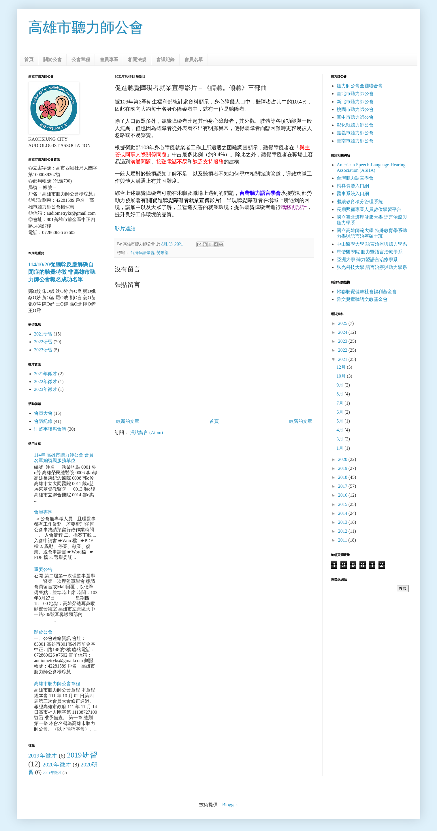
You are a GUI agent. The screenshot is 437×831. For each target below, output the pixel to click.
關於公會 (52, 59)
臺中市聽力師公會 (355, 117)
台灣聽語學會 (142, 252)
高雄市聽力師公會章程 (57, 683)
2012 (343, 531)
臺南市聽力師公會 (355, 140)
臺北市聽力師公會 (355, 93)
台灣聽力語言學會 (355, 178)
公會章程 (80, 59)
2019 (343, 468)
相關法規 (137, 59)
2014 (343, 513)
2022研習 (43, 341)
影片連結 (125, 228)
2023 (343, 341)
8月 (340, 393)
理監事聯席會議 (50, 429)
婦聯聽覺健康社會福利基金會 (367, 291)
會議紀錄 (165, 59)
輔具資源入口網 (353, 185)
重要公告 (43, 569)
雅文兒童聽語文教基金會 (362, 299)
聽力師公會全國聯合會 (360, 85)
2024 (343, 332)
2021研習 (43, 333)
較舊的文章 (300, 421)
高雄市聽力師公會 (86, 27)
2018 (343, 477)
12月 (341, 367)
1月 (340, 448)
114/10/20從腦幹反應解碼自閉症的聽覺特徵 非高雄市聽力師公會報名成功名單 (61, 271)
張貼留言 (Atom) (146, 432)
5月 (340, 421)
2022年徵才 (45, 381)
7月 (340, 403)
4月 (340, 429)
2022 (343, 350)
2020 (343, 459)
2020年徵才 (57, 765)
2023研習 (43, 349)
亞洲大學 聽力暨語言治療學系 (367, 259)
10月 (341, 376)
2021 (343, 359)
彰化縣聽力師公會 (355, 125)
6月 (340, 412)
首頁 (28, 59)
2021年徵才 (45, 373)
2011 (343, 540)
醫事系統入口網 (353, 193)
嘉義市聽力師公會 (355, 132)
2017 (343, 486)
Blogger (229, 804)
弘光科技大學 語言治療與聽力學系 (372, 267)
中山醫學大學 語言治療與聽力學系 (372, 244)
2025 (343, 323)
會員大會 (43, 413)
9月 (340, 384)
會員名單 (193, 59)
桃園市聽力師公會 (355, 109)
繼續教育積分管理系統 (360, 201)
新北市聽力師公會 (355, 101)
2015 (343, 504)
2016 (343, 495)
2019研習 (82, 755)
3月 (340, 438)
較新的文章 (127, 421)
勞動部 (163, 252)
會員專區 (109, 59)
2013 (343, 522)
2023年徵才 (45, 389)
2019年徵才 (42, 756)
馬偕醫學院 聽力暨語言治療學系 (369, 251)
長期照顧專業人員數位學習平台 (369, 209)
